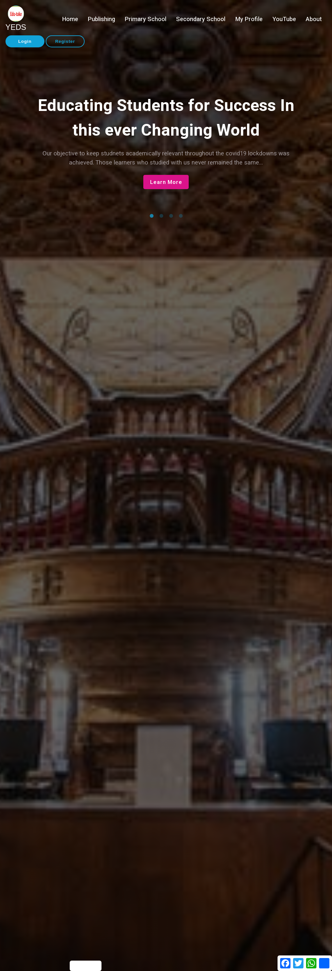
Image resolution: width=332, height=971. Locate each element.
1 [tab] (151, 216)
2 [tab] (161, 216)
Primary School (145, 19)
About (314, 19)
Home (70, 19)
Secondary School (200, 19)
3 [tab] (171, 216)
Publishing (101, 19)
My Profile (249, 19)
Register (65, 41)
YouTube (284, 19)
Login (24, 41)
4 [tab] (180, 216)
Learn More (166, 182)
